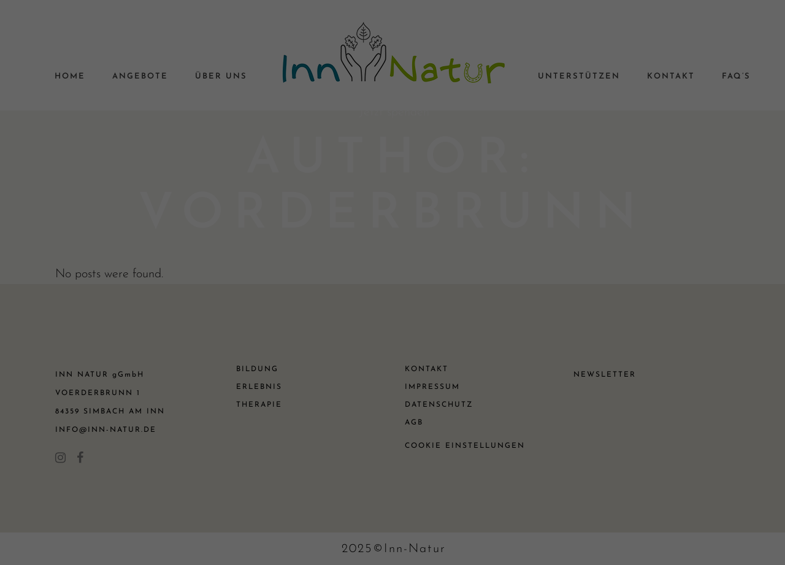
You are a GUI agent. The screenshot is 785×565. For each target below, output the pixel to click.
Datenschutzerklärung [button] (399, 424)
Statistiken (377, 247)
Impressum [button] (453, 424)
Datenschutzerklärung (330, 138)
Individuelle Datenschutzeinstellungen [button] (393, 398)
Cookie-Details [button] (338, 424)
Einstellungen (259, 150)
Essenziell (260, 247)
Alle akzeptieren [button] (392, 289)
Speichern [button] (392, 325)
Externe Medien (505, 247)
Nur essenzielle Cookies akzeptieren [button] (392, 361)
